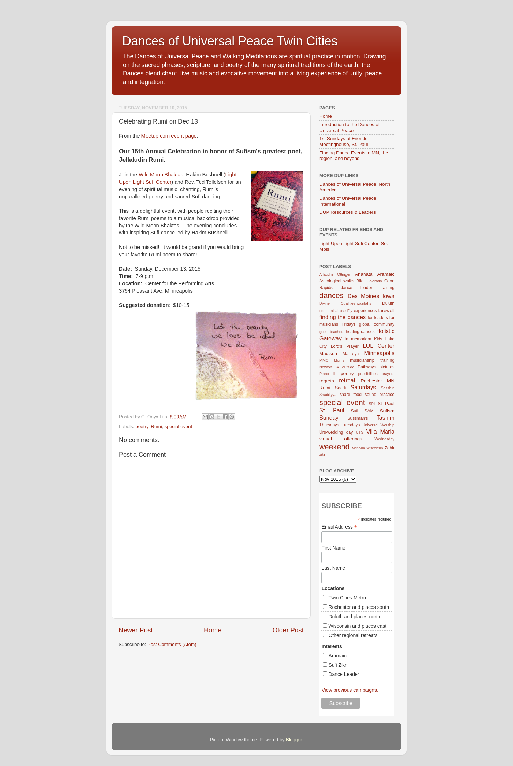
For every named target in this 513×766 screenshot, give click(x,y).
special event (178, 426)
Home (212, 630)
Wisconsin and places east (357, 626)
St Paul (386, 403)
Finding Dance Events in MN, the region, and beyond (353, 155)
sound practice (379, 394)
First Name (333, 548)
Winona (358, 448)
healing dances (360, 331)
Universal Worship (378, 425)
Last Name (333, 568)
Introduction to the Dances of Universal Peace (349, 127)
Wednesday (384, 439)
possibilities (368, 373)
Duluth (388, 303)
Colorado (374, 281)
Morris (339, 360)
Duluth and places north (354, 616)
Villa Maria (380, 431)
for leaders (377, 317)
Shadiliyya (327, 394)
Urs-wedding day (336, 432)
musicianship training (372, 360)
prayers (388, 373)
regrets (326, 380)
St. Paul (331, 410)
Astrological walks (336, 281)
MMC (323, 360)
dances (331, 295)
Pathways (367, 366)
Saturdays (363, 387)
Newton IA (329, 367)
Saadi (340, 387)
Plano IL (327, 373)
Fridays (349, 324)
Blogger (294, 739)
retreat (347, 380)
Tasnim (385, 417)
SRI (372, 404)
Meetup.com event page (169, 136)
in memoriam (358, 339)
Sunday (329, 417)
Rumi (156, 426)
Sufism (387, 410)
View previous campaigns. (349, 690)
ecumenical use (332, 311)
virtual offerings (340, 438)
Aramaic (385, 274)
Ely (349, 311)
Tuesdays (351, 424)
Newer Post (136, 630)
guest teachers (331, 332)
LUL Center (378, 346)
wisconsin (375, 448)
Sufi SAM (362, 410)
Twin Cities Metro (347, 598)
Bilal (360, 281)
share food (351, 394)
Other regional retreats (352, 635)
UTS (360, 432)
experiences (365, 310)
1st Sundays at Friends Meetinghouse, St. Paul (343, 141)
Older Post (288, 630)
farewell (386, 310)
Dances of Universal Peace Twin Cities (230, 41)
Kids (378, 339)
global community (376, 324)
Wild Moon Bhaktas (161, 174)
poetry (141, 426)
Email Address (339, 527)
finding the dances (342, 317)
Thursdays (329, 424)
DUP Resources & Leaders (347, 212)
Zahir (389, 447)
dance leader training (367, 287)
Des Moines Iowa (371, 296)
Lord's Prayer (345, 346)
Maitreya (351, 353)
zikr (322, 454)
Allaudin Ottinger (334, 274)
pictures (387, 366)
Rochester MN (377, 380)
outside (348, 367)
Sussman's (357, 418)
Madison (328, 353)
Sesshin (387, 388)
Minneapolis (379, 353)
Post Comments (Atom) (172, 644)
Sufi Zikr (337, 665)
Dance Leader (343, 674)
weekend (334, 446)
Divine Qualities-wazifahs (345, 303)
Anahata (363, 274)
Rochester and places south (358, 607)
